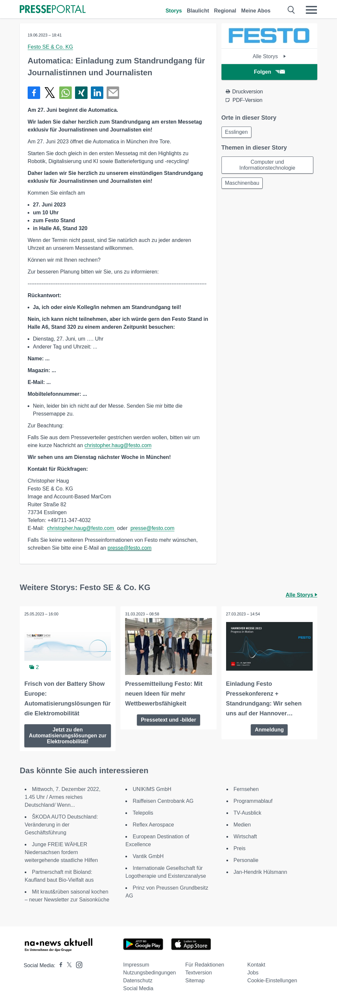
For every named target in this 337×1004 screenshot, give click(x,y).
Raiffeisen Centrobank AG (163, 800)
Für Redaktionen (204, 964)
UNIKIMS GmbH (152, 789)
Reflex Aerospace (153, 824)
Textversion (198, 972)
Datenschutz (137, 980)
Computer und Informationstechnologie (267, 166)
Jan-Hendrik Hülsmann (260, 871)
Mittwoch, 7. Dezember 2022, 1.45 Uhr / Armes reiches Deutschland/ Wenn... (62, 796)
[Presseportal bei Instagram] (77, 964)
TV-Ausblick (247, 812)
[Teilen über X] (49, 92)
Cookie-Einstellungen (272, 980)
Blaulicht (198, 10)
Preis (240, 848)
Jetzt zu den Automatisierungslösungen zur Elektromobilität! (68, 735)
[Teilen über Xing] (81, 92)
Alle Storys (269, 56)
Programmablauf (253, 800)
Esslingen (237, 132)
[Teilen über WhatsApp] (65, 92)
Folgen (269, 72)
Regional (225, 10)
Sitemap (195, 980)
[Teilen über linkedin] (97, 92)
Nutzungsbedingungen (149, 972)
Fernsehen (246, 789)
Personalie (246, 860)
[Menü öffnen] (311, 9)
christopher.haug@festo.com (118, 445)
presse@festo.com (152, 528)
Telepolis (143, 812)
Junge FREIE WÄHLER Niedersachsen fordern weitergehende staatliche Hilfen (61, 852)
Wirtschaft (245, 836)
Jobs (253, 972)
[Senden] (113, 92)
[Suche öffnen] (291, 9)
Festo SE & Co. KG (50, 47)
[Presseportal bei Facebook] (59, 965)
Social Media (138, 988)
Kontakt (256, 964)
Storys (174, 10)
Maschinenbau (243, 184)
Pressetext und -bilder (168, 719)
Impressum (136, 964)
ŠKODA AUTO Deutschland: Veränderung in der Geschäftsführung (61, 824)
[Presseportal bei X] (67, 965)
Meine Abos (256, 10)
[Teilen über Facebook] (34, 92)
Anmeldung (269, 729)
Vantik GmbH (148, 856)
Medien (242, 824)
